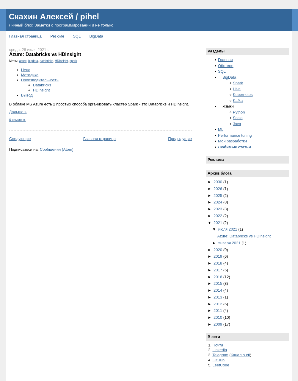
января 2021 (229, 243)
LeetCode (220, 365)
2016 (218, 277)
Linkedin (219, 350)
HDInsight (61, 61)
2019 (218, 256)
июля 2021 (228, 229)
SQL (77, 36)
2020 (218, 250)
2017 (218, 270)
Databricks (42, 85)
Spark (238, 83)
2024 (218, 202)
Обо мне (225, 65)
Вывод (27, 95)
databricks (46, 61)
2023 (218, 209)
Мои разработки (232, 141)
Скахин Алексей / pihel (54, 16)
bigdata (33, 61)
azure (22, 61)
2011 (218, 310)
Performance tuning (235, 135)
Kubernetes (243, 94)
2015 (218, 283)
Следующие (20, 138)
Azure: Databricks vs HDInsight (45, 54)
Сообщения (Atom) (56, 149)
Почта (217, 345)
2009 (218, 324)
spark (73, 61)
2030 (218, 182)
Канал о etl (240, 355)
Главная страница (25, 36)
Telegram (220, 355)
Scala (238, 118)
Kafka (238, 100)
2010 (218, 317)
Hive (237, 89)
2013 (218, 297)
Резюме (57, 36)
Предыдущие (180, 138)
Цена (25, 70)
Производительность (40, 80)
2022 (218, 216)
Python (239, 112)
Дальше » (18, 112)
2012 (218, 304)
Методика (30, 75)
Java (237, 124)
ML (220, 129)
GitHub (218, 360)
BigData (96, 36)
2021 (218, 222)
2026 (218, 188)
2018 (218, 263)
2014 (218, 290)
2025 (218, 195)
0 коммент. (17, 120)
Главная (225, 59)
